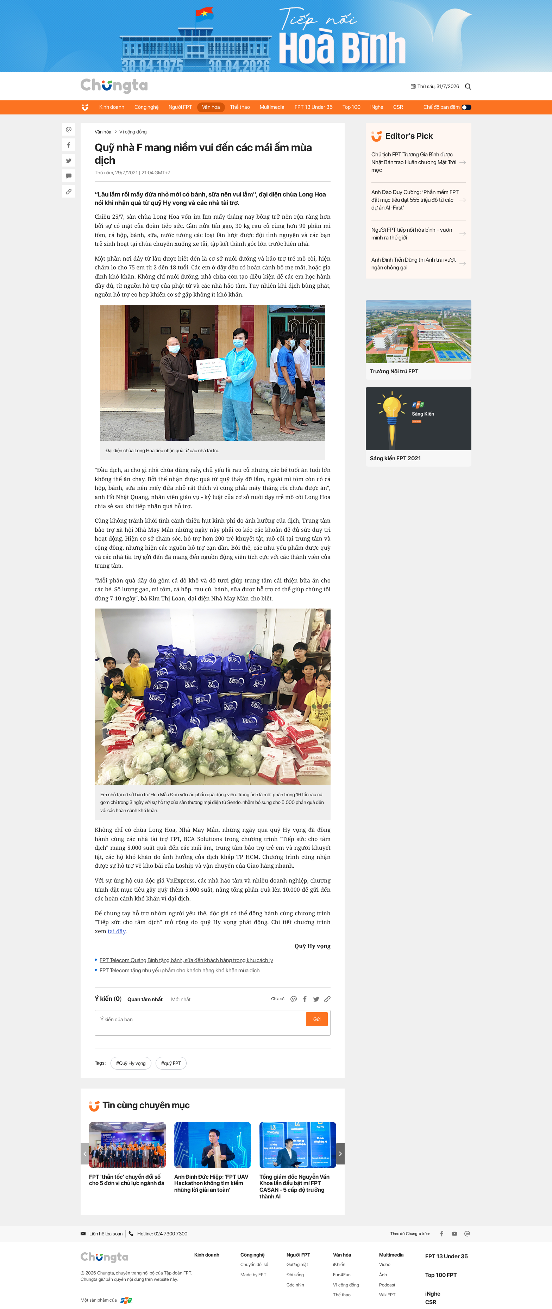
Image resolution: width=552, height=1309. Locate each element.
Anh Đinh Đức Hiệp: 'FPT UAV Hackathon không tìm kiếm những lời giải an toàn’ (211, 1176)
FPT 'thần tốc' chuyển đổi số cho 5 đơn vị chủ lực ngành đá (126, 1172)
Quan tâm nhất (145, 999)
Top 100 (356, 107)
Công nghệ (147, 107)
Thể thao (243, 107)
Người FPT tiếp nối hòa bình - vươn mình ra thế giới (418, 233)
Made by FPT (253, 1267)
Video (384, 1257)
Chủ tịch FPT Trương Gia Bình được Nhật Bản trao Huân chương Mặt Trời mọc (418, 162)
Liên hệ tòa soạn (102, 1226)
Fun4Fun (342, 1267)
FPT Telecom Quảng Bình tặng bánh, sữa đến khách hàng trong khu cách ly (186, 960)
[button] (340, 1146)
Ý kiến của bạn (212, 1019)
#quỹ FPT (171, 1055)
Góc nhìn (295, 1277)
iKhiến (339, 1257)
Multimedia (275, 107)
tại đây (116, 931)
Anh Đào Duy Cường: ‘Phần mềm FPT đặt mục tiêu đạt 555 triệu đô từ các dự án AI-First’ (418, 200)
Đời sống (295, 1267)
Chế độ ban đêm (447, 107)
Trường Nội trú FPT (394, 371)
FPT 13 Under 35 (318, 107)
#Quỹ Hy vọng (131, 1055)
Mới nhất (180, 999)
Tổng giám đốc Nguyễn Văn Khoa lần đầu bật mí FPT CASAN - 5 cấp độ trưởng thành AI (294, 1179)
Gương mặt (297, 1257)
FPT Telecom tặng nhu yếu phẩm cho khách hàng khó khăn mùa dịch (180, 970)
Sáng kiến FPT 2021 (395, 458)
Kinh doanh (112, 107)
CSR (404, 107)
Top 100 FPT (441, 1267)
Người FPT (182, 107)
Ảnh (383, 1267)
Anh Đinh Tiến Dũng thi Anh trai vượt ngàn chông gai (418, 263)
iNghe (382, 107)
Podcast (387, 1277)
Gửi (317, 1019)
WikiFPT (387, 1287)
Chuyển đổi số (254, 1257)
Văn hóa (213, 107)
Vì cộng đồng (133, 132)
